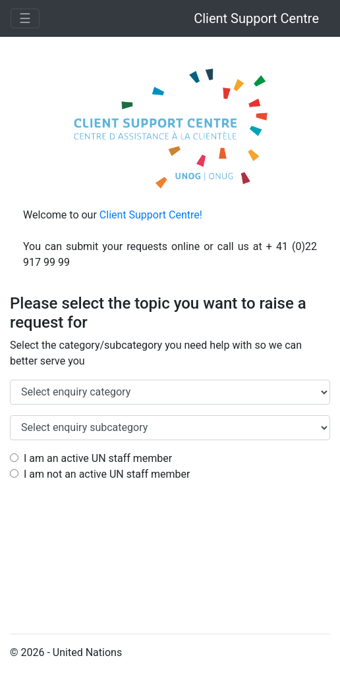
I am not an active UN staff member (100, 474)
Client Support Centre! (150, 215)
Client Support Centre (256, 18)
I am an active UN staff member (91, 458)
